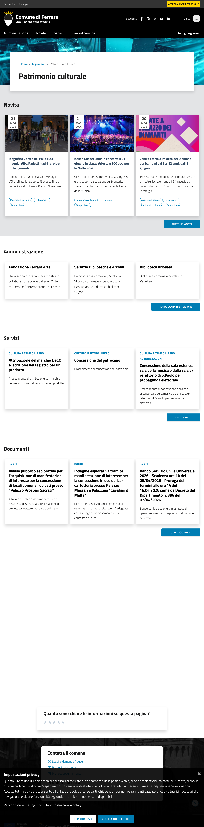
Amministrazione (16, 33)
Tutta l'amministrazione (176, 307)
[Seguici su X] (153, 18)
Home (24, 64)
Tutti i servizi (183, 417)
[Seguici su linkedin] (166, 18)
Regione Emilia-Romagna (16, 4)
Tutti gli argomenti (189, 33)
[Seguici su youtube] (160, 18)
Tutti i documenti (180, 532)
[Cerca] (196, 19)
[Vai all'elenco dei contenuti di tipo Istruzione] (170, 200)
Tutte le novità (182, 224)
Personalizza (83, 819)
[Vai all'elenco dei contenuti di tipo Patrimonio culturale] (20, 200)
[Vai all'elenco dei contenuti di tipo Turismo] (42, 200)
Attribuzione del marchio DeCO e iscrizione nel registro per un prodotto (35, 365)
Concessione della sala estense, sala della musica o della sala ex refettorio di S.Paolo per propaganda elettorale (166, 372)
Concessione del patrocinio (97, 360)
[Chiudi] (199, 773)
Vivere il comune (83, 33)
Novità (41, 33)
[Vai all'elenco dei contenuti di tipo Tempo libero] (17, 205)
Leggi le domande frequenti (66, 761)
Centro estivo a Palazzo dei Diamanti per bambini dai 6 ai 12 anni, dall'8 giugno (166, 163)
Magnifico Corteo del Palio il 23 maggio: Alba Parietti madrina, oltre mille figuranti (34, 163)
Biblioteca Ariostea (156, 267)
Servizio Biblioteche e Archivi (99, 267)
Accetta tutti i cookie (116, 819)
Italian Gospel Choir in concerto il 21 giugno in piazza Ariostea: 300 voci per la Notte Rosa (101, 163)
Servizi (58, 33)
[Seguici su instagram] (146, 18)
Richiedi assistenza (61, 767)
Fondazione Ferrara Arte (29, 267)
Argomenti (38, 64)
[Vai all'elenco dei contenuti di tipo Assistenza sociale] (150, 200)
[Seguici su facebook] (139, 18)
